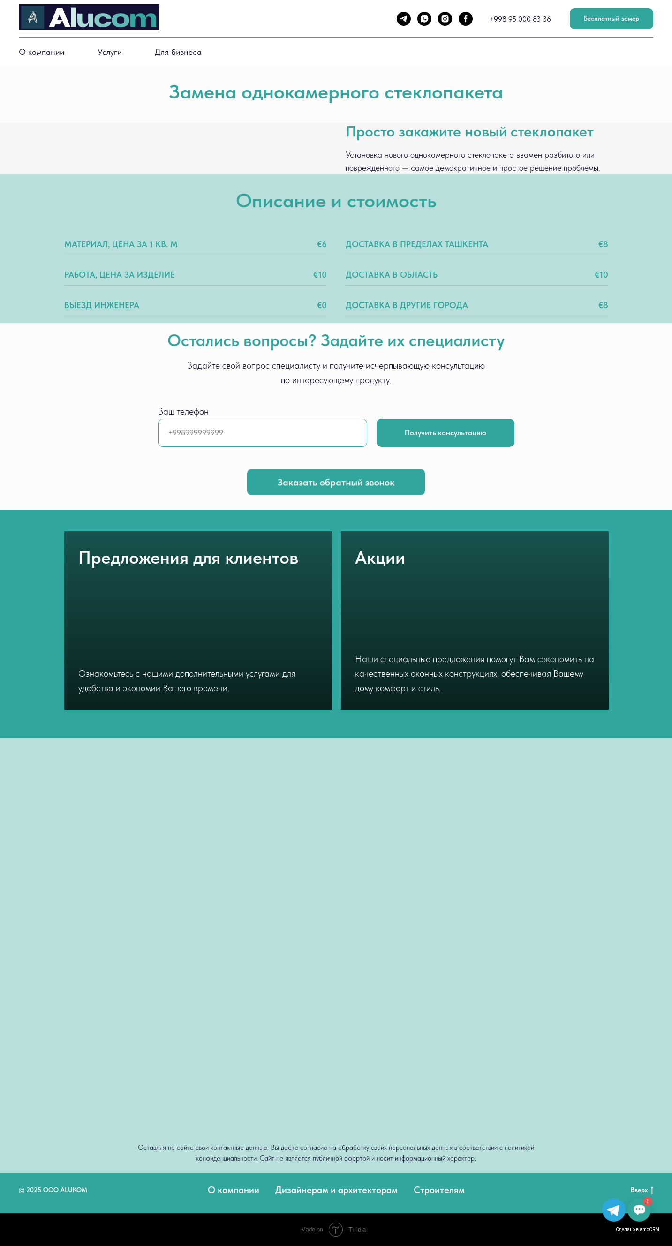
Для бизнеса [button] (178, 52)
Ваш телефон (183, 411)
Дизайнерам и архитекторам (336, 1189)
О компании (42, 52)
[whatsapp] (424, 19)
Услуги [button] (110, 52)
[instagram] (445, 19)
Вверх (642, 1190)
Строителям (439, 1189)
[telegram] (404, 19)
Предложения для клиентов (188, 557)
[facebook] (466, 19)
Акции (380, 557)
